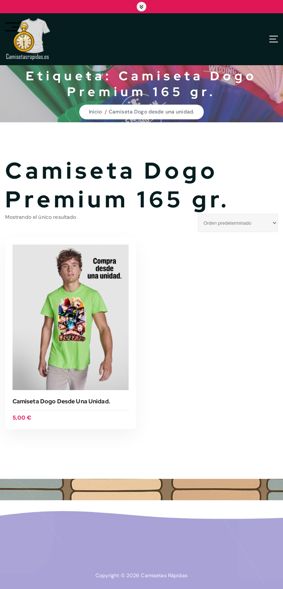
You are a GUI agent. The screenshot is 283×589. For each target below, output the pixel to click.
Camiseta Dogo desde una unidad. (151, 111)
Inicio (95, 111)
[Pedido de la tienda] (238, 223)
